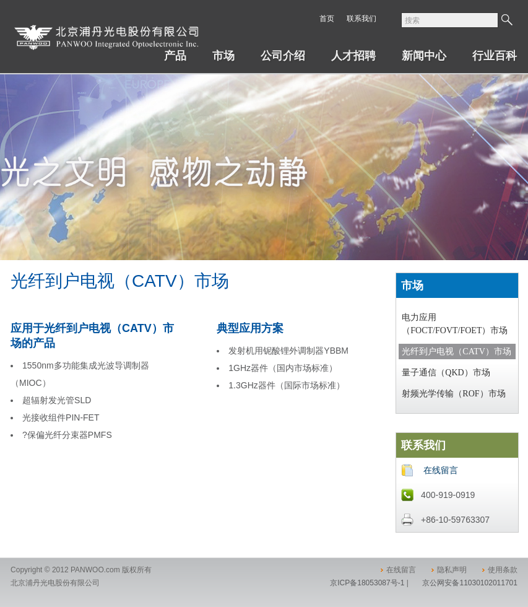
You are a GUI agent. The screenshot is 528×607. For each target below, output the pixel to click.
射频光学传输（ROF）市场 (453, 393)
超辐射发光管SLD (56, 400)
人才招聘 (353, 56)
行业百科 (494, 56)
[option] (264, 210)
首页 (326, 18)
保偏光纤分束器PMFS (69, 435)
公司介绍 (283, 56)
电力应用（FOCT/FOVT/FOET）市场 (455, 324)
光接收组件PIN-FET (60, 417)
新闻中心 (424, 56)
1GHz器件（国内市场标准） (282, 368)
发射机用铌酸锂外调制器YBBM (288, 351)
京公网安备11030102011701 (469, 583)
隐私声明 (452, 570)
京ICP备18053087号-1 (367, 583)
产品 (175, 56)
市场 (223, 56)
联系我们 (361, 18)
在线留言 (440, 470)
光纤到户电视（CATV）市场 (456, 351)
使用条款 (502, 570)
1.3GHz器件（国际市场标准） (286, 385)
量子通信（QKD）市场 (446, 372)
